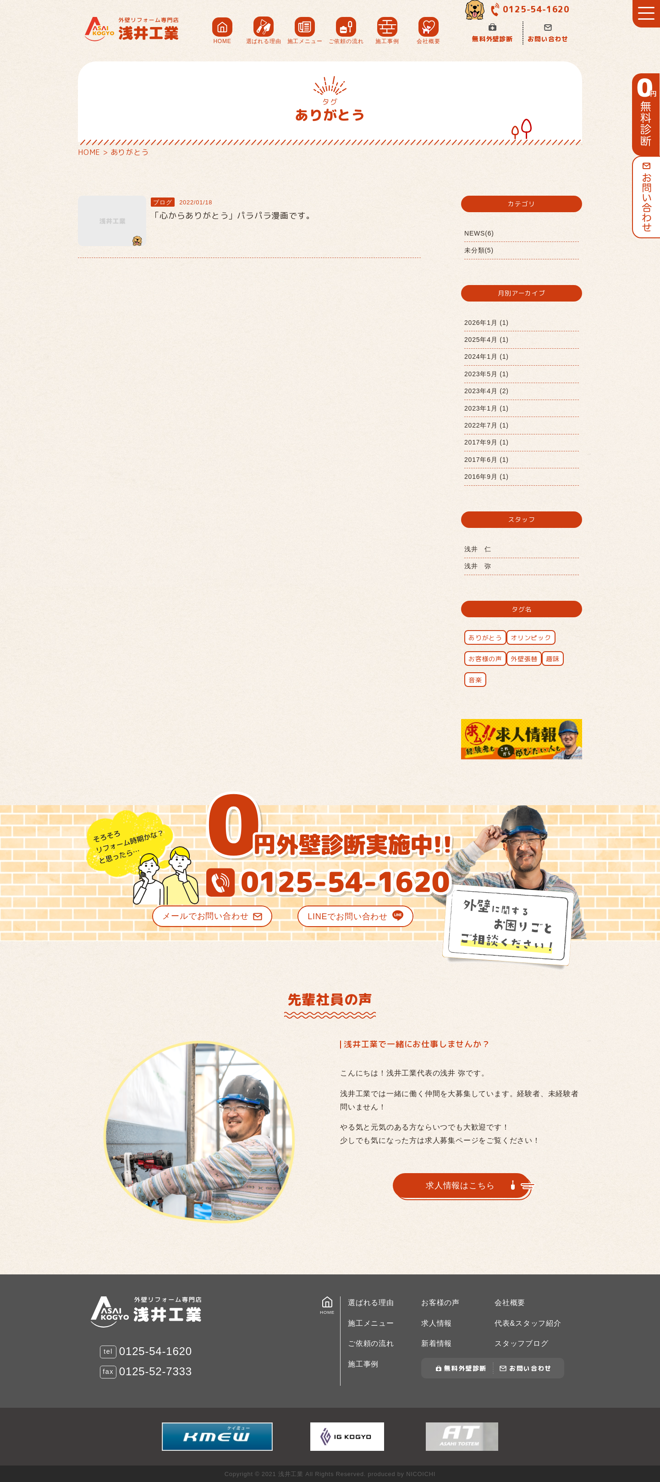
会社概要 (510, 1302)
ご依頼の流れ (371, 1343)
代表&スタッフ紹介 (528, 1323)
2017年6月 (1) (486, 459)
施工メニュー (371, 1323)
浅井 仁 (477, 549)
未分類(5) (479, 250)
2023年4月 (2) (486, 391)
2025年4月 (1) (486, 339)
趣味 (553, 658)
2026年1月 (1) (486, 322)
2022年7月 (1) (486, 425)
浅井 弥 (477, 566)
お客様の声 (485, 658)
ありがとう (485, 637)
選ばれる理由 (371, 1302)
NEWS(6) (479, 233)
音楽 (475, 679)
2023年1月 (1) (486, 408)
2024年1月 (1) (486, 356)
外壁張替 (524, 658)
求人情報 (436, 1323)
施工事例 (363, 1364)
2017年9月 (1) (486, 442)
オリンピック (531, 637)
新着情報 (436, 1343)
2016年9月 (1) (486, 476)
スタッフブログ (522, 1343)
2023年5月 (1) (486, 374)
